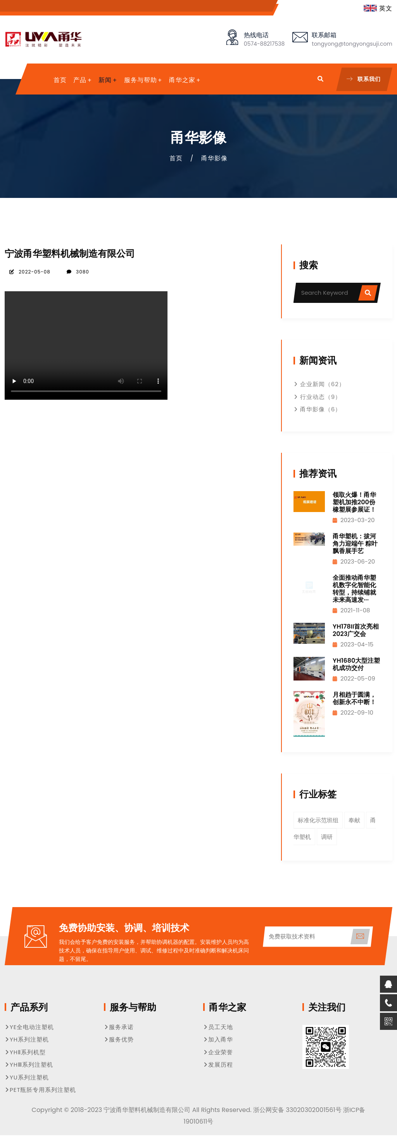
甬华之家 (182, 80)
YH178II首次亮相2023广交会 (356, 630)
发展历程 (218, 1064)
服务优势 (119, 1039)
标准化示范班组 (318, 820)
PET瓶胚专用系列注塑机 (40, 1090)
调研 (327, 837)
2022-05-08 (29, 271)
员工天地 (218, 1027)
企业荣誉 (218, 1052)
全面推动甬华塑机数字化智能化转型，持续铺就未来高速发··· (354, 589)
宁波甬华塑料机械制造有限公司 (70, 253)
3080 (77, 271)
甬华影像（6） (317, 409)
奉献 (354, 820)
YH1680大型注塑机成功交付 (356, 664)
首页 (60, 80)
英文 (378, 8)
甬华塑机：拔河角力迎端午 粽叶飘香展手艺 (355, 544)
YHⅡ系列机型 (25, 1052)
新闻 (105, 80)
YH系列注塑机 (27, 1039)
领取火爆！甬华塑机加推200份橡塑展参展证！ (354, 502)
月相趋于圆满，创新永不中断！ (354, 698)
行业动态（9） (317, 397)
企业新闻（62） (319, 384)
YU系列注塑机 (27, 1077)
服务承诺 (119, 1027)
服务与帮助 (140, 80)
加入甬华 (218, 1039)
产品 (79, 80)
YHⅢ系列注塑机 (29, 1064)
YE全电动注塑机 (29, 1027)
